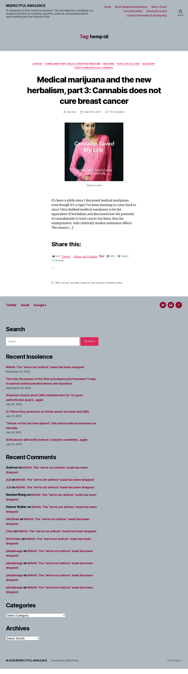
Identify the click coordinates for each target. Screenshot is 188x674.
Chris (10, 532)
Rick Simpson (98, 283)
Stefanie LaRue (115, 283)
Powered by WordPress (66, 665)
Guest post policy (156, 11)
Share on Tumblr (86, 256)
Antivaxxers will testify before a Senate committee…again (48, 440)
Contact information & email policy (147, 15)
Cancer (36, 64)
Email (26, 305)
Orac (73, 112)
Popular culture (129, 64)
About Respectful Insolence (131, 6)
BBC (58, 283)
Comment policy (132, 11)
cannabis (75, 283)
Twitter (12, 305)
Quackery (150, 64)
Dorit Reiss (14, 544)
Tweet (66, 256)
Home (107, 6)
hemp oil (85, 283)
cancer (65, 283)
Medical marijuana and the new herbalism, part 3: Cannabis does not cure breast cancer (94, 90)
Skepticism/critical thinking (94, 68)
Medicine (109, 64)
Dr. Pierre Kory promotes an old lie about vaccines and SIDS (49, 412)
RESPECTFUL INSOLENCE (26, 6)
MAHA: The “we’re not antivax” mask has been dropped (46, 368)
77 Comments (117, 112)
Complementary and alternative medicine (72, 64)
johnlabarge (15, 556)
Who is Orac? (159, 6)
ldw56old (13, 520)
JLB (8, 480)
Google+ (42, 305)
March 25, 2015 (92, 112)
